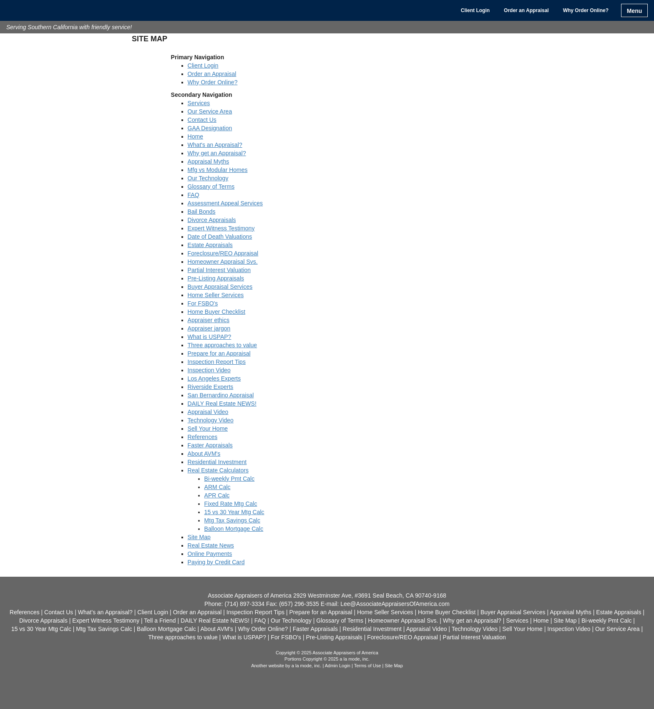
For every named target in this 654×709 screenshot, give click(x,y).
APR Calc (217, 495)
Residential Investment (217, 462)
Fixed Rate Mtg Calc (230, 503)
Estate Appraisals (210, 245)
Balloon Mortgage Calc (234, 528)
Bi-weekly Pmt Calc (229, 478)
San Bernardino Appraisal (221, 395)
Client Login (475, 10)
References (203, 437)
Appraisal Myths (208, 161)
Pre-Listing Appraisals (216, 278)
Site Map (199, 537)
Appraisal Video (208, 412)
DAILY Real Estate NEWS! (222, 403)
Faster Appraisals (210, 445)
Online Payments (210, 553)
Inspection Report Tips (217, 361)
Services (199, 103)
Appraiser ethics (208, 320)
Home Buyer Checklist (217, 311)
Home (195, 136)
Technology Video (211, 420)
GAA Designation (210, 128)
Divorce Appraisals (212, 220)
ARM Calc (217, 487)
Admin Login (337, 665)
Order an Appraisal (526, 10)
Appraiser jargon (209, 328)
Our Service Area (210, 111)
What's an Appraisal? (215, 144)
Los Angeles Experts (214, 378)
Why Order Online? (586, 10)
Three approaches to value (222, 345)
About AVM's (204, 453)
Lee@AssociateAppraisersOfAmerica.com (395, 604)
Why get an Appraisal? (217, 153)
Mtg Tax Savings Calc (232, 520)
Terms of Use (367, 665)
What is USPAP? (209, 336)
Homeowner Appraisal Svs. (223, 261)
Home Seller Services (216, 295)
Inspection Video (209, 370)
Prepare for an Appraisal (219, 353)
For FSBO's (203, 303)
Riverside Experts (211, 387)
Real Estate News (211, 545)
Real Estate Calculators (218, 470)
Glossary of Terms (211, 186)
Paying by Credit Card (216, 562)
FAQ (193, 195)
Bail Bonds (202, 211)
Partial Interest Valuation (219, 270)
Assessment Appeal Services (225, 203)
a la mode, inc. (307, 665)
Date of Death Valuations (220, 236)
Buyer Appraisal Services (220, 286)
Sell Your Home (208, 428)
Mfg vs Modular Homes (218, 170)
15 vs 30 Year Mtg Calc (234, 512)
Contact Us (202, 119)
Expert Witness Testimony (221, 228)
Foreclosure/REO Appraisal (223, 253)
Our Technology (208, 178)
